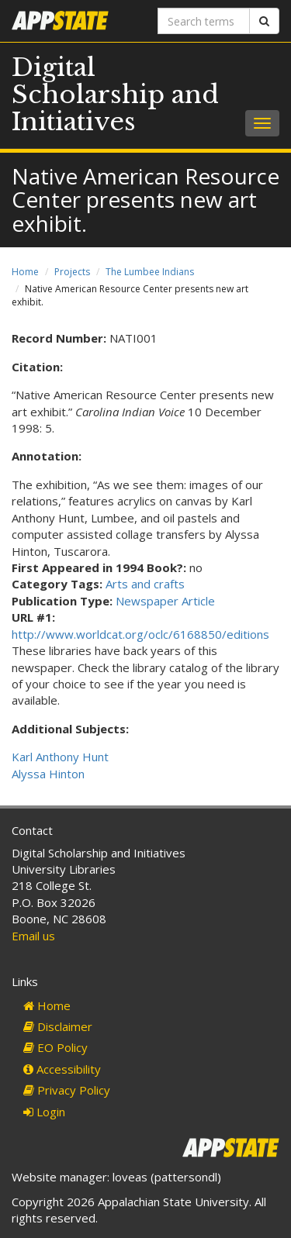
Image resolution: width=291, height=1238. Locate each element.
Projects (72, 271)
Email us (33, 935)
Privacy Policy (66, 1090)
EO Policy (55, 1047)
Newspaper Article (165, 601)
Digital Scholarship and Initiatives (115, 94)
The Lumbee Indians (150, 271)
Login (44, 1111)
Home (25, 271)
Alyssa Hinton (48, 773)
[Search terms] (204, 21)
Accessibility (62, 1069)
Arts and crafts (145, 583)
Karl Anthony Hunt (60, 756)
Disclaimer (57, 1026)
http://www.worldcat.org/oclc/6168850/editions (140, 634)
